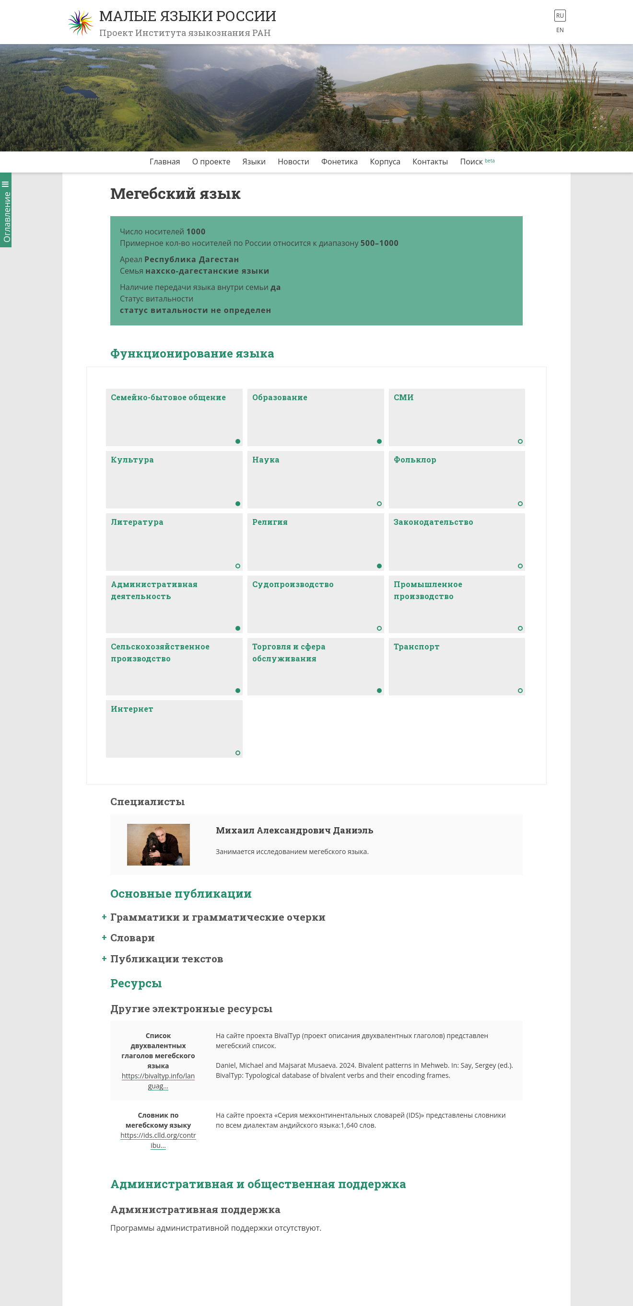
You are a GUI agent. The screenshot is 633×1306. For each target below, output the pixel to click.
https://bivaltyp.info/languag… (158, 1080)
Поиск (471, 161)
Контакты (430, 161)
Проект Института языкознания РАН (185, 32)
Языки (254, 161)
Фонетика (339, 161)
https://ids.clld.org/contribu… (158, 1140)
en (560, 30)
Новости (293, 161)
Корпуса (385, 161)
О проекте (211, 161)
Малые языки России (187, 15)
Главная (165, 161)
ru (560, 16)
